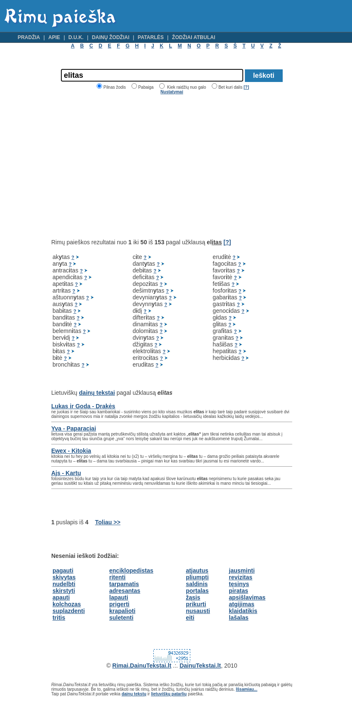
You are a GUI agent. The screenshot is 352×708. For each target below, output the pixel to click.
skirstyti (64, 590)
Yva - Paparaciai (73, 428)
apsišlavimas (247, 597)
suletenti (121, 617)
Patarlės (151, 37)
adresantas (124, 590)
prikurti (196, 604)
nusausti (198, 611)
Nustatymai (171, 92)
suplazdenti (69, 611)
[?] (246, 87)
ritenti (117, 577)
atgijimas (242, 604)
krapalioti (122, 611)
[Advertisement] (121, 166)
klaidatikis (243, 611)
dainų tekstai (97, 392)
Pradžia (29, 37)
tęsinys (239, 584)
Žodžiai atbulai (193, 37)
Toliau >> (107, 522)
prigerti (119, 604)
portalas (197, 590)
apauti (61, 597)
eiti (190, 617)
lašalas (239, 617)
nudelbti (64, 584)
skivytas (64, 577)
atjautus (197, 570)
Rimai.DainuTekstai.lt (141, 665)
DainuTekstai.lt (200, 665)
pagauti (63, 570)
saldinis (197, 584)
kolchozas (67, 604)
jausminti (242, 570)
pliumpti (197, 577)
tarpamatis (124, 584)
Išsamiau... (246, 689)
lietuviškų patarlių (169, 694)
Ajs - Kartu (66, 473)
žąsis (193, 597)
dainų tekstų (133, 694)
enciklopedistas (131, 570)
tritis (59, 617)
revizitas (240, 577)
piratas (238, 590)
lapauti (118, 597)
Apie (54, 37)
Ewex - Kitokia (71, 450)
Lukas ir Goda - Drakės (83, 406)
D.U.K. (76, 37)
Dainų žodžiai (110, 37)
